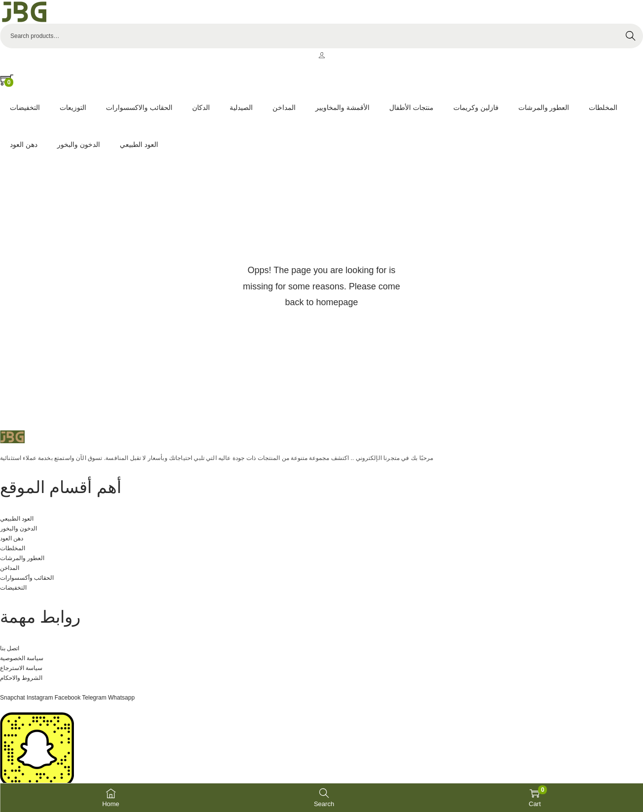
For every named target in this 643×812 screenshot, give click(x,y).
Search (630, 36)
